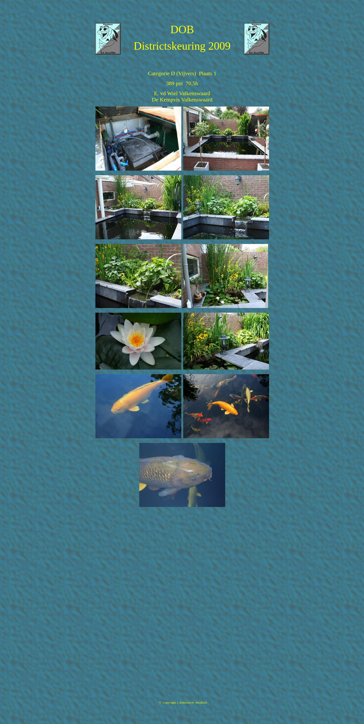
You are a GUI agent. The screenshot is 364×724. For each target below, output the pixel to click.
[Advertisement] (182, 12)
